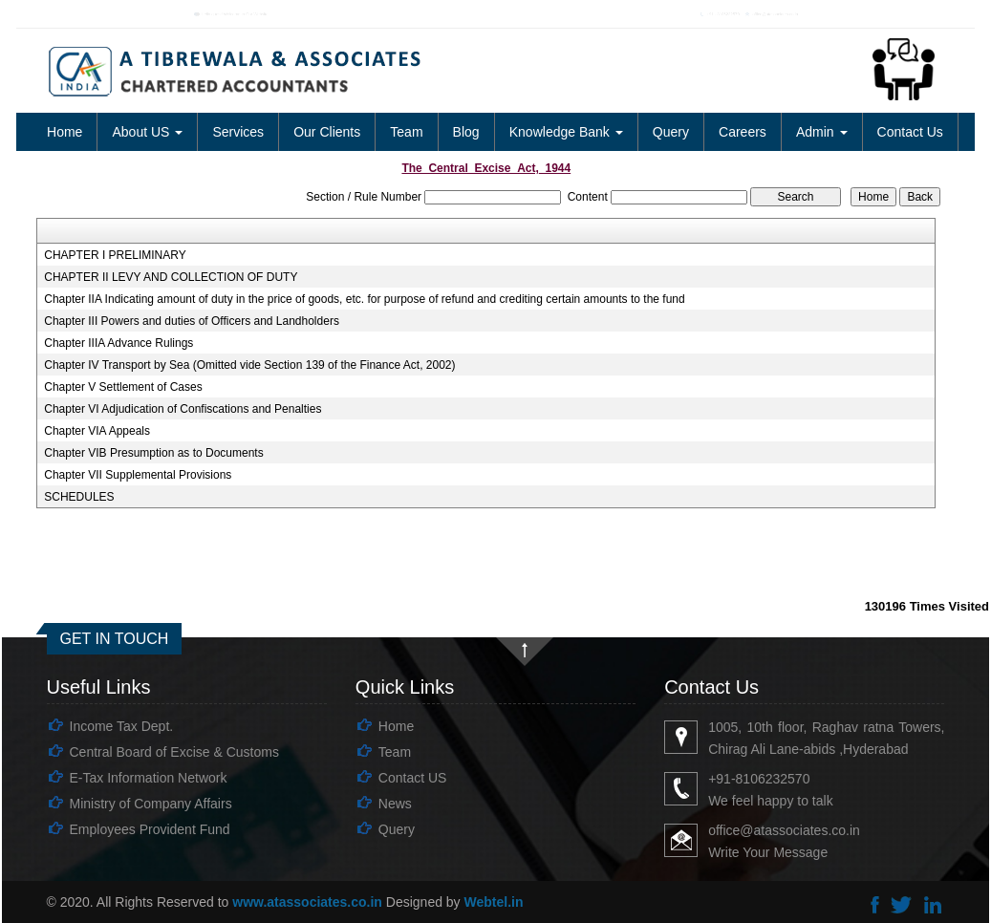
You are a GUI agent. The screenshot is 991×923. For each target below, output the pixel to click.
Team (406, 132)
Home (64, 132)
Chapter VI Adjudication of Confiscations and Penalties (182, 409)
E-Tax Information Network (148, 777)
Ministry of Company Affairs (151, 803)
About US (147, 132)
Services (238, 132)
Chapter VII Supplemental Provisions (137, 475)
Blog (466, 132)
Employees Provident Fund (150, 829)
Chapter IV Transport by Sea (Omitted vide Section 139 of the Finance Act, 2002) (249, 365)
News (395, 803)
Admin (822, 132)
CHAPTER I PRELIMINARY (114, 255)
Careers (742, 132)
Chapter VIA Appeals (97, 431)
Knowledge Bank (566, 132)
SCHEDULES (79, 497)
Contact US (412, 777)
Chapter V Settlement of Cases (123, 387)
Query (671, 132)
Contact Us (910, 132)
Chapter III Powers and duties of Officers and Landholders (191, 321)
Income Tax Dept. (122, 726)
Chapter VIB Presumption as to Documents (153, 453)
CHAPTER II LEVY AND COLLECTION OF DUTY (170, 277)
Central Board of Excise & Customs (174, 752)
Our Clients (326, 132)
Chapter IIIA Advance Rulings (118, 343)
